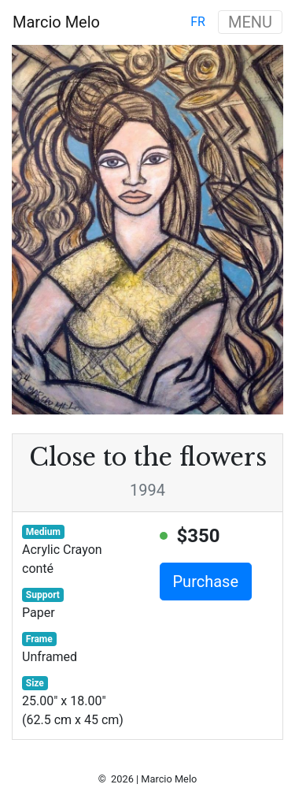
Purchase (206, 581)
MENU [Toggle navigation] (250, 22)
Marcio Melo (56, 22)
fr (197, 21)
